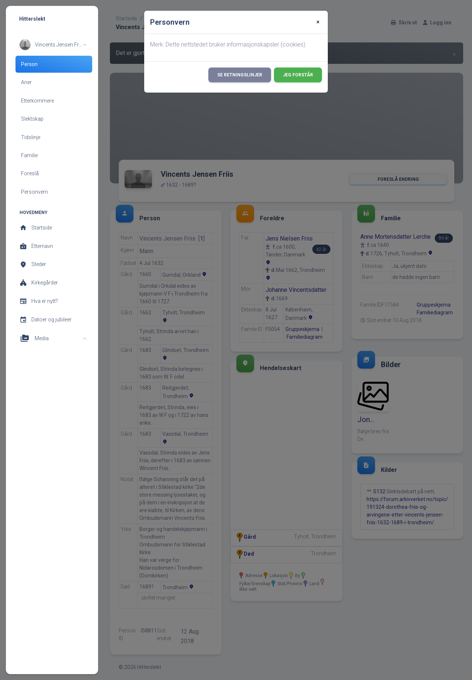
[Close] (318, 22)
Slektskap (32, 119)
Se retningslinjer (239, 74)
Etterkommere (37, 101)
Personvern (34, 192)
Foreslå (30, 173)
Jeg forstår (298, 74)
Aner (26, 82)
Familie (29, 155)
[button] (53, 45)
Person (29, 64)
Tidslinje (30, 137)
